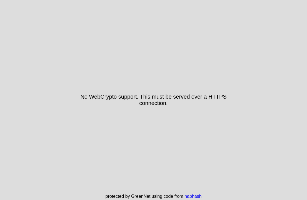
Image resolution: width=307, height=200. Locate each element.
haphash (192, 196)
